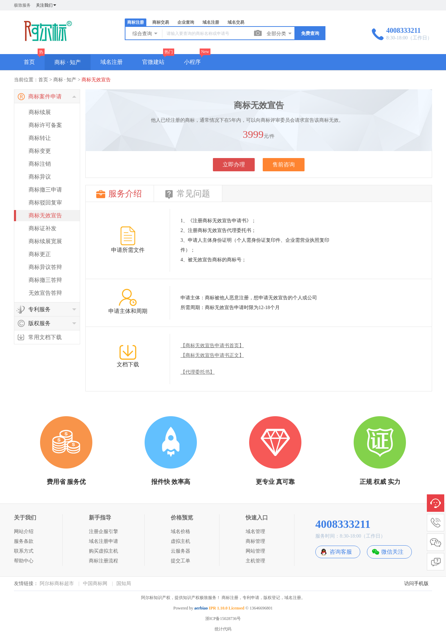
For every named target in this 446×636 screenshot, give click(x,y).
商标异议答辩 (45, 267)
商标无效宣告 (96, 79)
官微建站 (153, 62)
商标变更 (40, 151)
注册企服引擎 (103, 531)
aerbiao (201, 608)
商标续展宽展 (45, 241)
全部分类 (279, 33)
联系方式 (23, 551)
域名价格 (180, 531)
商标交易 (160, 22)
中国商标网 (95, 583)
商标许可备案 (45, 125)
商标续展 (40, 112)
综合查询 (145, 33)
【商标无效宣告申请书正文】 (212, 355)
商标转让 (40, 138)
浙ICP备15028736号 (223, 618)
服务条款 (23, 541)
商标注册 (135, 22)
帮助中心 (23, 560)
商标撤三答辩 (45, 280)
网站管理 (255, 551)
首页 (29, 62)
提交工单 (180, 560)
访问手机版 (416, 583)
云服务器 (180, 551)
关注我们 (46, 5)
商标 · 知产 (67, 62)
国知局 (123, 583)
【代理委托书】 (197, 372)
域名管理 (255, 531)
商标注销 (40, 164)
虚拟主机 (180, 541)
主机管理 (255, 560)
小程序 (192, 62)
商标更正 (40, 254)
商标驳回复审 (45, 202)
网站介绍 (23, 531)
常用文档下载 (45, 337)
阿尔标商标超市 (57, 583)
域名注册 (210, 22)
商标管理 (255, 541)
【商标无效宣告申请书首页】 (212, 345)
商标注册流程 (103, 560)
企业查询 (185, 22)
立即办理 (234, 164)
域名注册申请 (103, 541)
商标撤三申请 (45, 190)
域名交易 (236, 22)
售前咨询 (283, 164)
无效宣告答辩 (45, 293)
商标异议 (40, 177)
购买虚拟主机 (103, 551)
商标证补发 (42, 228)
